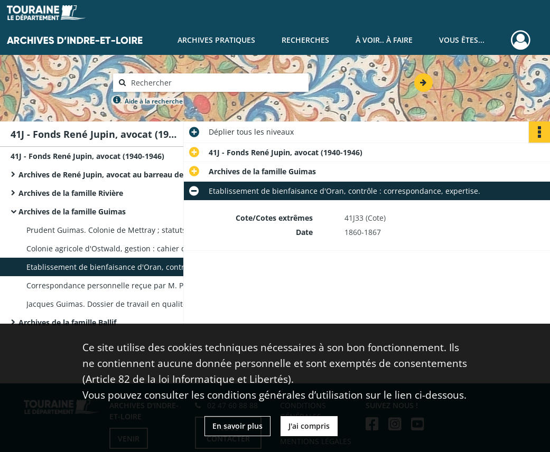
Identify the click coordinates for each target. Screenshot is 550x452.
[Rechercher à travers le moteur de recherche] (216, 82)
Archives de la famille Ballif (67, 322)
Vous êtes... (461, 40)
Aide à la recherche (154, 101)
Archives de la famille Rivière (70, 193)
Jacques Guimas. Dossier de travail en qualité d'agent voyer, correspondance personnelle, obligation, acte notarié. (132, 304)
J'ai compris (309, 426)
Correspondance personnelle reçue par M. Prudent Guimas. (132, 285)
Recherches (305, 40)
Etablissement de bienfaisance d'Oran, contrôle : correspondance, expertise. (132, 267)
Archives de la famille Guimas (72, 211)
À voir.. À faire (384, 40)
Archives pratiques (216, 40)
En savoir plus (237, 426)
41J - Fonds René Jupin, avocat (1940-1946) (87, 156)
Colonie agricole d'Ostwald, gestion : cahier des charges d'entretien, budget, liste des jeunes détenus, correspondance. (132, 248)
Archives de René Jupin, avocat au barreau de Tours (112, 175)
